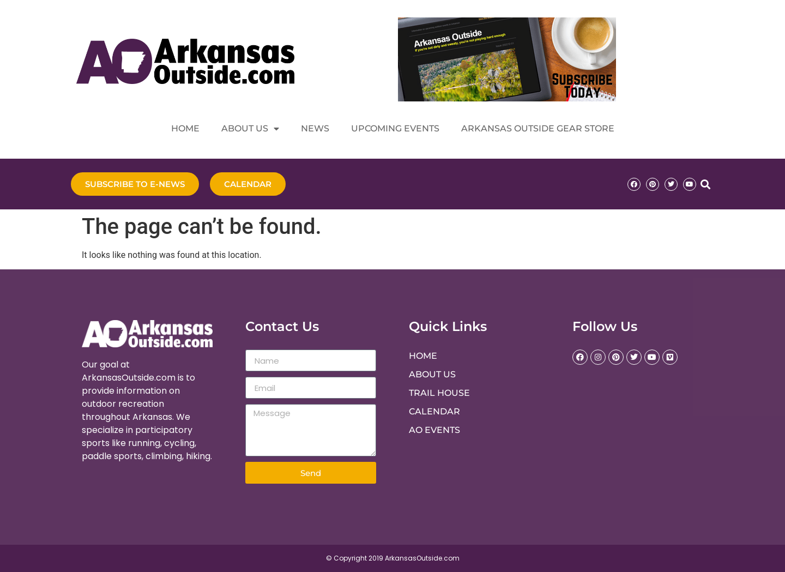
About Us (250, 129)
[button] (705, 184)
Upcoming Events (395, 128)
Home (185, 128)
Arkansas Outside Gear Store (537, 128)
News (315, 128)
